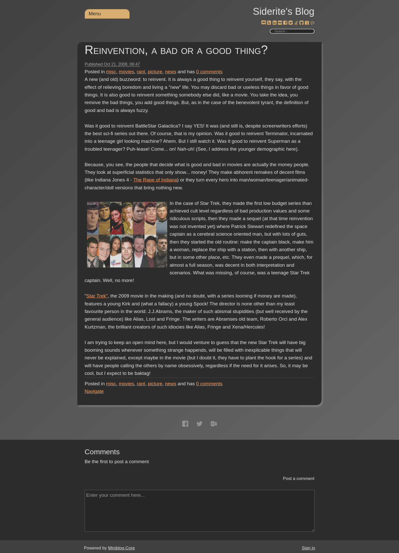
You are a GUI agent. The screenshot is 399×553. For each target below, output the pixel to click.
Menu (95, 13)
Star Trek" (97, 296)
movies (126, 71)
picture (155, 71)
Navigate (94, 391)
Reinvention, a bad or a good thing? (176, 49)
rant (141, 71)
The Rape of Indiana (155, 179)
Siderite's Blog (284, 11)
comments (209, 71)
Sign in (308, 548)
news (170, 71)
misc (111, 71)
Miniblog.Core (121, 548)
